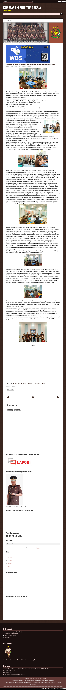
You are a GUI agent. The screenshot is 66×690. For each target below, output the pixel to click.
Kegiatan (14, 386)
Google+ (30, 383)
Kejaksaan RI (8, 637)
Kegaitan (9, 560)
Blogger (38, 548)
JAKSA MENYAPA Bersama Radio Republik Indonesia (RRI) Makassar (31, 64)
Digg (44, 383)
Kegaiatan (10, 557)
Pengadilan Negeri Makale (11, 633)
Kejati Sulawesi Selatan (10, 635)
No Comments (27, 66)
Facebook (16, 383)
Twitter (23, 383)
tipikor (8, 566)
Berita (9, 386)
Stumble (37, 383)
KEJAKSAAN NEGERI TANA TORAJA (22, 7)
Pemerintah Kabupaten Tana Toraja (13, 632)
